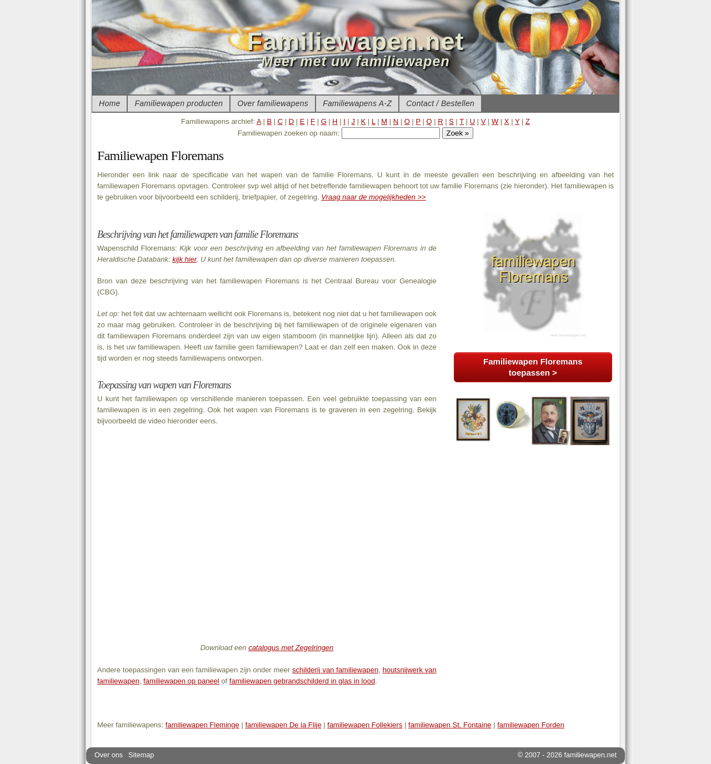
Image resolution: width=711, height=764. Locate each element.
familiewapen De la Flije (283, 725)
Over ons (108, 755)
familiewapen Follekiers (364, 725)
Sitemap (141, 755)
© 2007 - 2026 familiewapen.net (567, 755)
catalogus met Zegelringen (290, 647)
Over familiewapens (272, 103)
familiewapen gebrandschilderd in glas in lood (302, 681)
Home (109, 103)
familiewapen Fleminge (202, 725)
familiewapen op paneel (181, 681)
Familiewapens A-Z (357, 103)
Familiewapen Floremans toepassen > (532, 367)
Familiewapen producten (178, 103)
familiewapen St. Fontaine (450, 725)
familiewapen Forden (530, 725)
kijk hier (184, 259)
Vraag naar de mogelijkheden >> (373, 197)
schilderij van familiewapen (335, 670)
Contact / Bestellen (440, 103)
